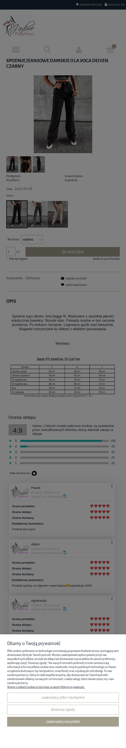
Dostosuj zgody (63, 709)
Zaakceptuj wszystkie (63, 721)
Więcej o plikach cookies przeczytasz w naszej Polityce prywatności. (46, 687)
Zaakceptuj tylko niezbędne (62, 697)
